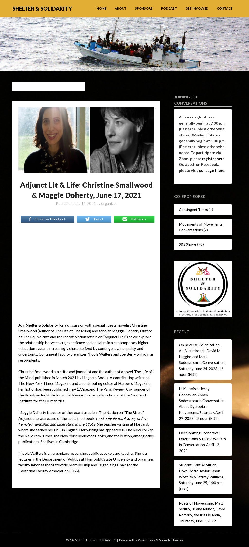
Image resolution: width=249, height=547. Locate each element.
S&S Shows (187, 244)
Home (101, 8)
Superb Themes (171, 540)
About (120, 8)
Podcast (169, 8)
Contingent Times (193, 209)
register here (213, 158)
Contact (225, 8)
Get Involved (196, 8)
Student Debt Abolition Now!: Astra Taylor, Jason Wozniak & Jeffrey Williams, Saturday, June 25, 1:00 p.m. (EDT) (201, 477)
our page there (211, 170)
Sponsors (144, 8)
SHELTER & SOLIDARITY (42, 8)
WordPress (146, 540)
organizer (109, 203)
